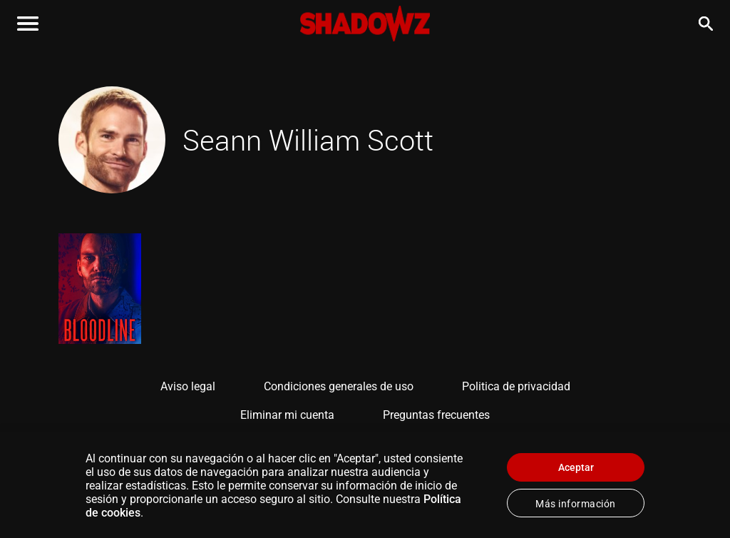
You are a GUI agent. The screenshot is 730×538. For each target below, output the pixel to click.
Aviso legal (187, 386)
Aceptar (576, 467)
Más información (575, 503)
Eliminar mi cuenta (287, 415)
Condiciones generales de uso (338, 386)
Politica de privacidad (516, 386)
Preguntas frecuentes (436, 415)
